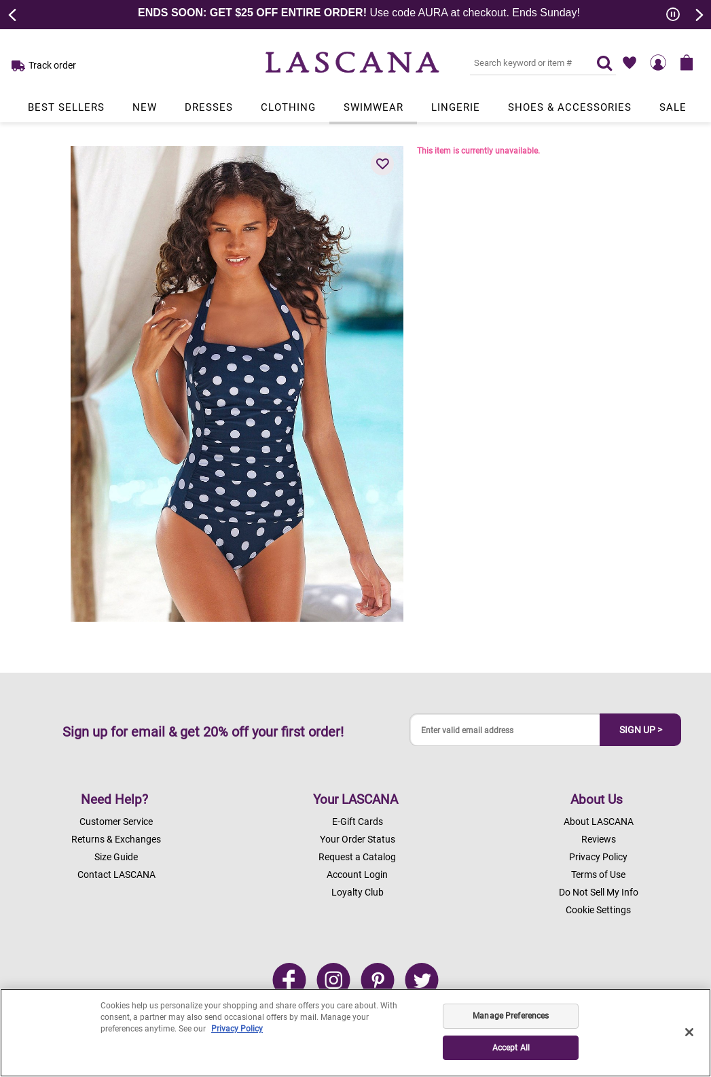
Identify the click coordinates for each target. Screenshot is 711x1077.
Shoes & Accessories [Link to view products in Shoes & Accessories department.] (570, 107)
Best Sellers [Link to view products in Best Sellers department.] (66, 107)
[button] (382, 163)
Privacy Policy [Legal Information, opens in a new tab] (237, 1029)
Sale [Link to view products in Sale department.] (673, 107)
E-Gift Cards (357, 821)
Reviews (598, 839)
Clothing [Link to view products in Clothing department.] (288, 107)
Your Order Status (357, 839)
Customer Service (116, 821)
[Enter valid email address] (505, 730)
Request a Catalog (357, 856)
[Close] (689, 1032)
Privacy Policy (598, 856)
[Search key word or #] (525, 62)
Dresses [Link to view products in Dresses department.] (209, 107)
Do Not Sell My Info (598, 892)
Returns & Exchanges (116, 839)
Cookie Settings (598, 909)
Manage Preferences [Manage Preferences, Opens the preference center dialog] (511, 1016)
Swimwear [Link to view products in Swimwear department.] (373, 107)
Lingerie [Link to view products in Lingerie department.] (455, 107)
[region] (355, 1033)
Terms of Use (598, 874)
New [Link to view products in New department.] (144, 107)
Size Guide (116, 856)
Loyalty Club (357, 892)
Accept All (511, 1048)
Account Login (357, 874)
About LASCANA (599, 821)
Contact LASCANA (116, 874)
